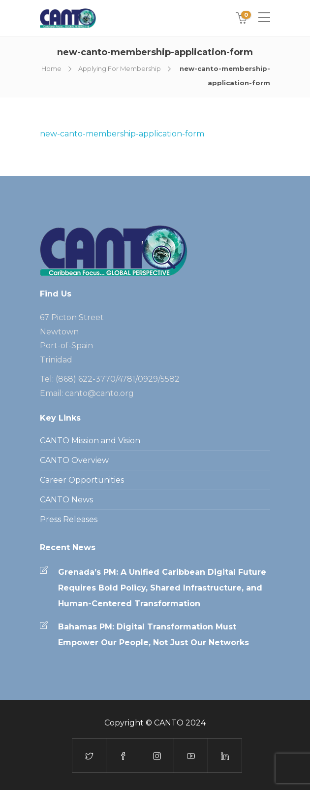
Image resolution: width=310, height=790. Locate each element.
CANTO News (66, 499)
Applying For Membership (119, 68)
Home (51, 68)
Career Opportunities (82, 480)
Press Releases (68, 519)
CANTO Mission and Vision (90, 440)
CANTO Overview (74, 460)
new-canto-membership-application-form (122, 133)
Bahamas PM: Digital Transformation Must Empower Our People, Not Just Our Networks (153, 634)
